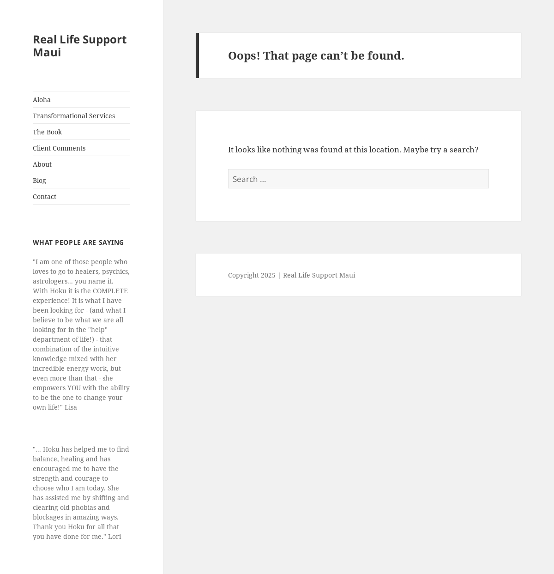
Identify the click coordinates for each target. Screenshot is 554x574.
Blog (39, 180)
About (42, 164)
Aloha (42, 99)
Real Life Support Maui (79, 45)
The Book (47, 131)
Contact (44, 196)
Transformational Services (74, 115)
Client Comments (59, 148)
